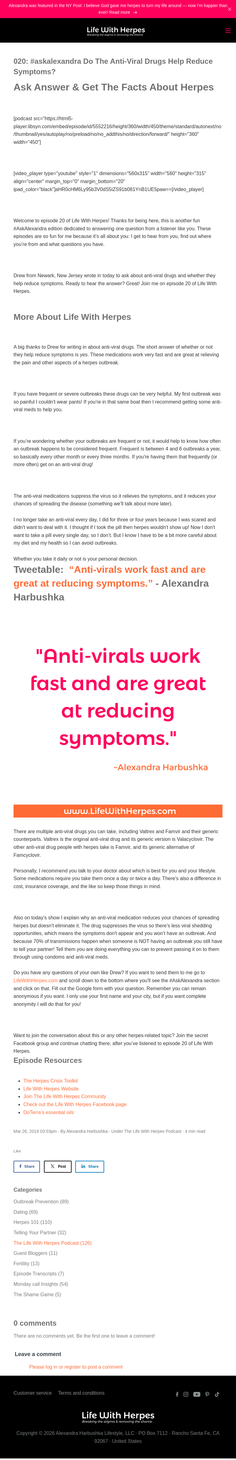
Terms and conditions (81, 1394)
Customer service (33, 1394)
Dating (26, 1213)
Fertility (26, 1264)
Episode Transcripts (39, 1275)
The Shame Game (37, 1295)
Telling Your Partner (40, 1234)
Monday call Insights (41, 1285)
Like (17, 1152)
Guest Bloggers (35, 1254)
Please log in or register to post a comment (76, 1368)
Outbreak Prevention (41, 1203)
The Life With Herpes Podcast (152, 1132)
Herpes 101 (33, 1223)
